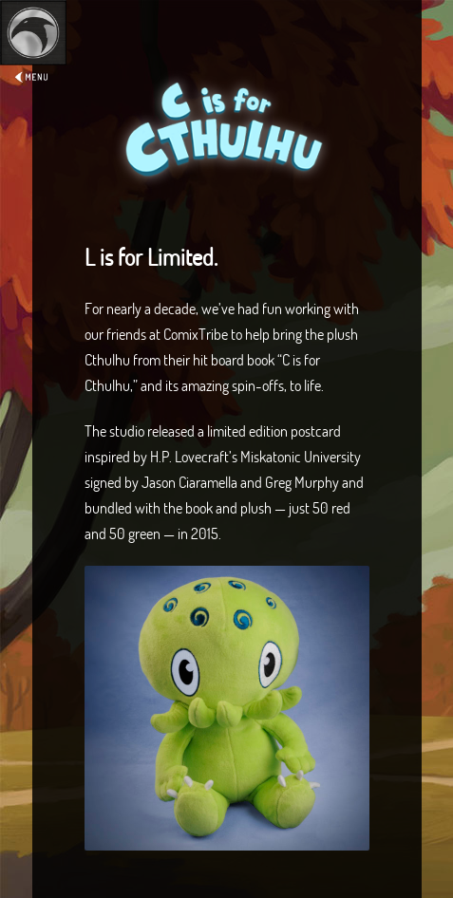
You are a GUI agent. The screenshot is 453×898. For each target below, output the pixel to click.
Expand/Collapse (33, 63)
